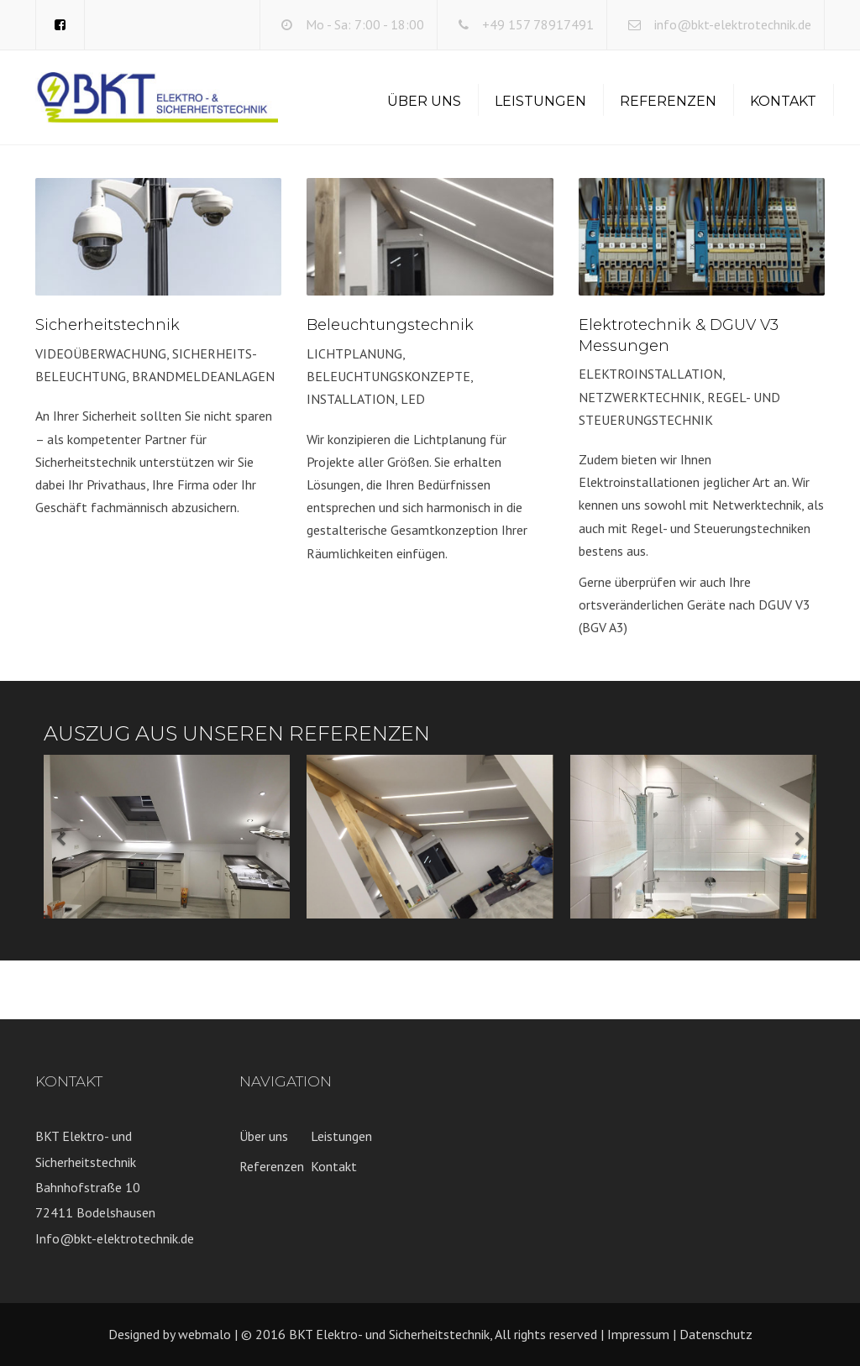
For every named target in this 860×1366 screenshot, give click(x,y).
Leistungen (540, 101)
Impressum (638, 1334)
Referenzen (668, 101)
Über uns (424, 101)
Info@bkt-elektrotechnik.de (114, 1238)
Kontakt (783, 101)
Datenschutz (715, 1334)
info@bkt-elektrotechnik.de (732, 24)
